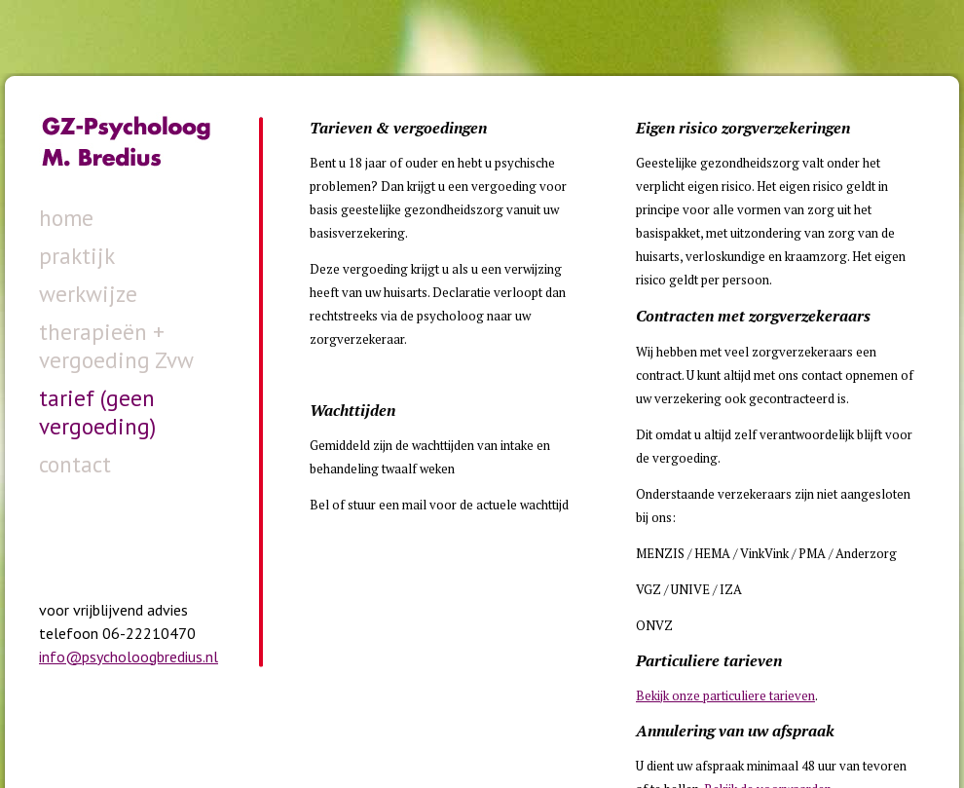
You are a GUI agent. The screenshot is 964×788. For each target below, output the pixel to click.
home (66, 218)
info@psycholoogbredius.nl (128, 656)
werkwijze (88, 294)
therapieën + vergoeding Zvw (116, 346)
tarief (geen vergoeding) (97, 412)
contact (75, 464)
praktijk (77, 256)
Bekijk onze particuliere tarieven (725, 695)
